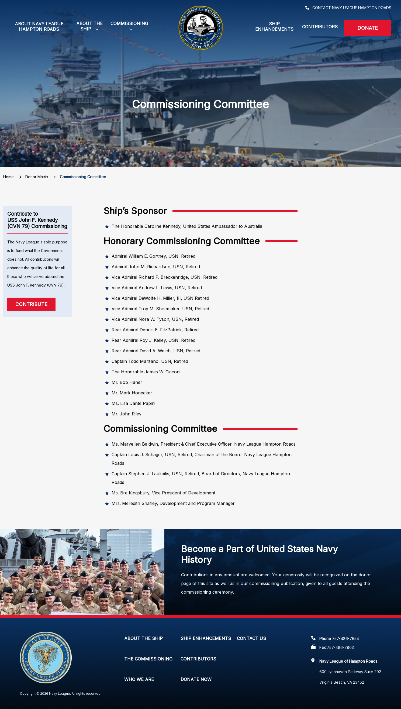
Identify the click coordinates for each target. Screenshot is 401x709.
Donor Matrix (36, 176)
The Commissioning (148, 659)
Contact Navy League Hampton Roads (351, 7)
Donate (367, 28)
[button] (89, 26)
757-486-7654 (345, 638)
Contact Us (251, 638)
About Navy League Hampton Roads (39, 26)
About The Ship (143, 638)
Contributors (320, 26)
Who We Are (139, 679)
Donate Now (196, 679)
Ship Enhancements (274, 26)
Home (8, 176)
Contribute (31, 304)
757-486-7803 (340, 647)
